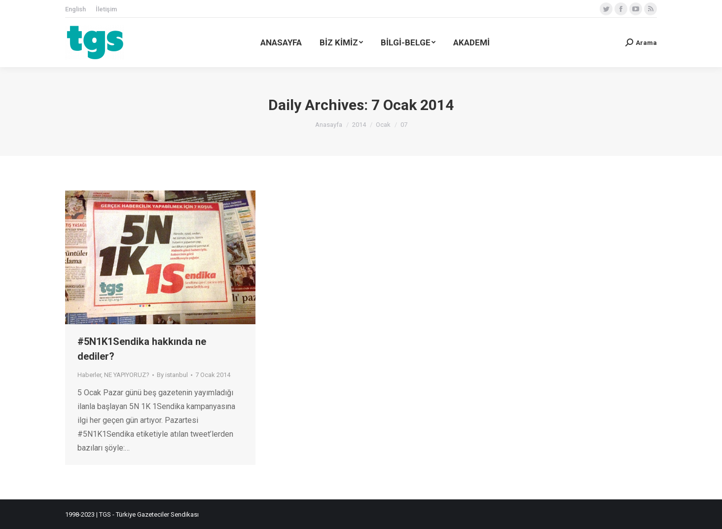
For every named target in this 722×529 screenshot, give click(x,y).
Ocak (383, 124)
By (172, 374)
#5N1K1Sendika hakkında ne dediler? (141, 349)
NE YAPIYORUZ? (126, 374)
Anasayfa (328, 124)
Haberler (89, 374)
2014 (359, 124)
